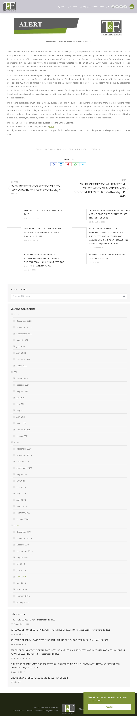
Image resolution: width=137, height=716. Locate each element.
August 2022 (22, 340)
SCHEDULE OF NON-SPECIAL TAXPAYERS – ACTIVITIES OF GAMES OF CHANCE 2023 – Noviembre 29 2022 (109, 214)
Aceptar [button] (109, 707)
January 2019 (22, 602)
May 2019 (69, 149)
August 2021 (22, 391)
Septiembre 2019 (24, 551)
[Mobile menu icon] (132, 6)
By (82, 149)
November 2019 (24, 538)
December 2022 (24, 320)
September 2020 (24, 468)
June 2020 (21, 487)
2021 (15, 372)
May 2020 (21, 493)
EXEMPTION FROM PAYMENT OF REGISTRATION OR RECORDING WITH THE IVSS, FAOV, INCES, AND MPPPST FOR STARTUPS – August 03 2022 (44, 260)
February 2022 (23, 359)
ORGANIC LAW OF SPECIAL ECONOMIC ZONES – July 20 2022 (107, 256)
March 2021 (21, 423)
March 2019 (21, 589)
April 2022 (21, 352)
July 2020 (20, 480)
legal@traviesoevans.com (92, 6)
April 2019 (21, 583)
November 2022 (24, 327)
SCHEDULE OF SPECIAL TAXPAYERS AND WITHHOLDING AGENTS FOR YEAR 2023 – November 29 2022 (44, 232)
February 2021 (23, 429)
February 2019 (23, 595)
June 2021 (21, 404)
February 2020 (23, 512)
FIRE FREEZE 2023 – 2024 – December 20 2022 (43, 212)
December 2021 (24, 378)
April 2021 (21, 416)
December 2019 (24, 532)
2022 (15, 314)
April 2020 (21, 500)
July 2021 (20, 397)
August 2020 (22, 474)
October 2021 (23, 384)
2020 (15, 442)
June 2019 (21, 570)
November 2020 (24, 455)
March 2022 (21, 365)
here (51, 126)
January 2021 (22, 436)
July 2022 (20, 346)
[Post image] (14, 214)
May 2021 (21, 410)
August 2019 (22, 557)
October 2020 (23, 461)
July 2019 (20, 564)
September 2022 (24, 333)
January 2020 (22, 519)
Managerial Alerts (57, 149)
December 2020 (24, 448)
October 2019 (23, 544)
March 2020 (21, 506)
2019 (47, 149)
